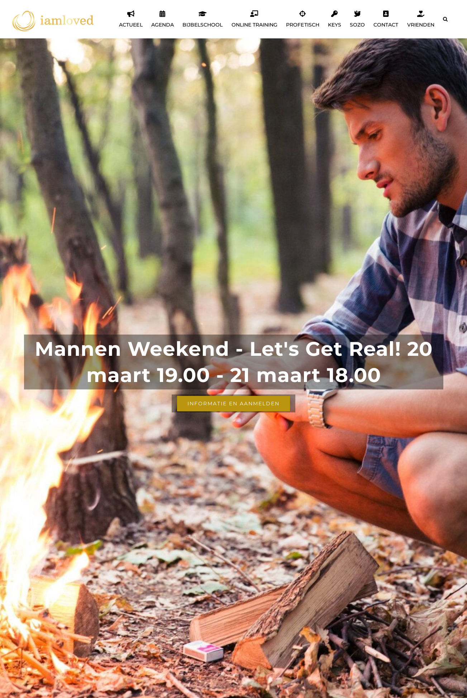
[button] (445, 19)
